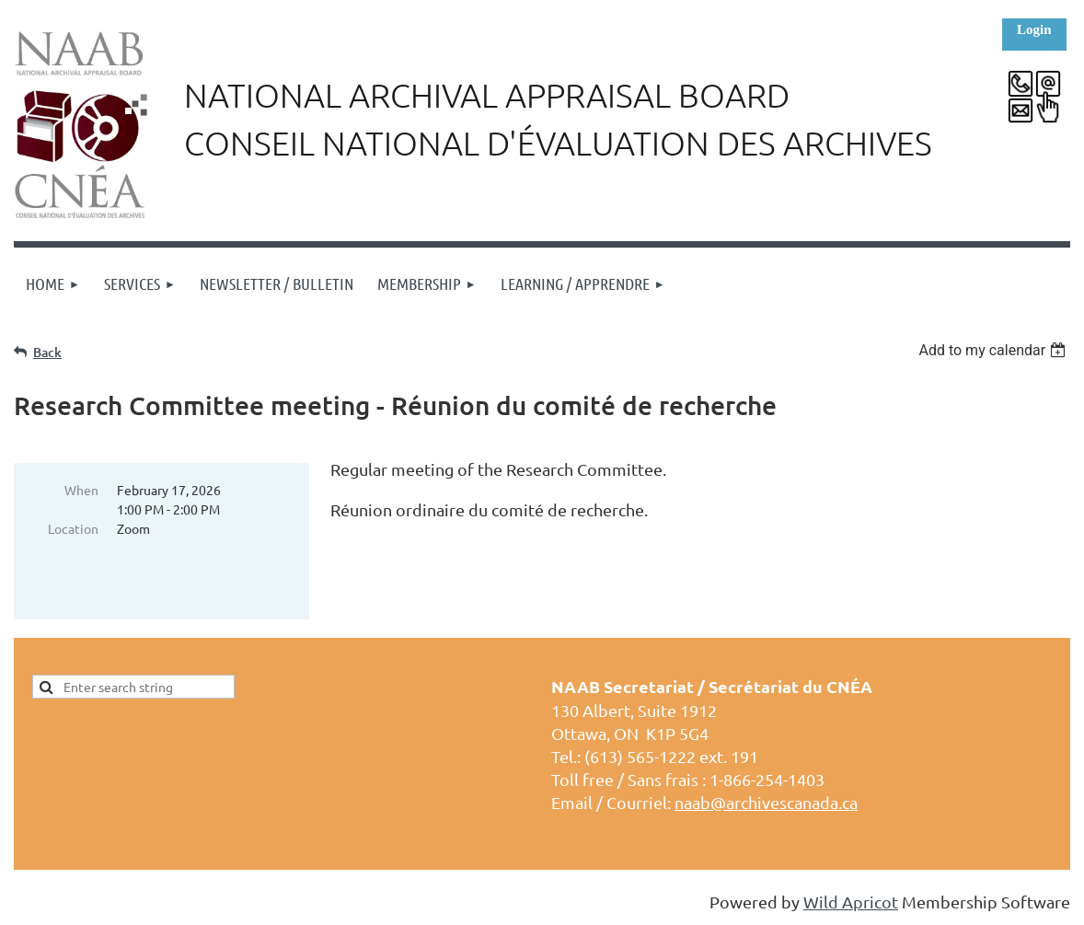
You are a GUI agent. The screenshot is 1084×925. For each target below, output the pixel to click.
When (81, 489)
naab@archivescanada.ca (766, 802)
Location (73, 528)
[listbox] (994, 350)
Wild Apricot (850, 901)
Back (47, 352)
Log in (1034, 34)
